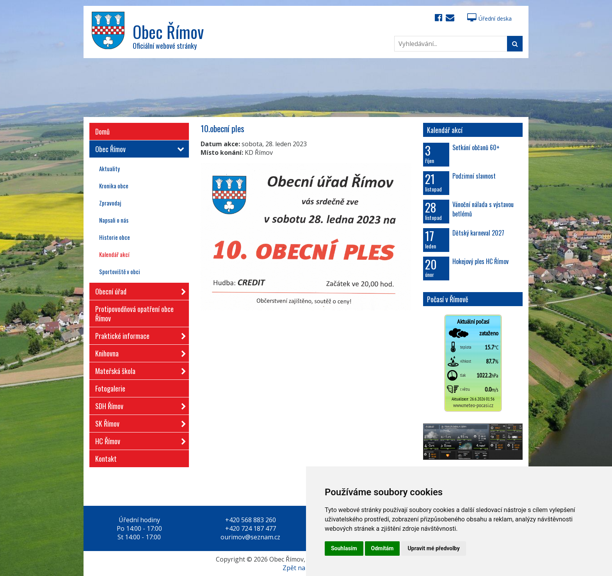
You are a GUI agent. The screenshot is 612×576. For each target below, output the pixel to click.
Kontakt (106, 459)
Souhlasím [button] (344, 548)
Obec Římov (138, 149)
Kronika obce (113, 185)
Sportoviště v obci (119, 271)
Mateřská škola (138, 369)
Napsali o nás (113, 220)
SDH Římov (138, 404)
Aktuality (109, 168)
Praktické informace (138, 334)
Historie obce (114, 237)
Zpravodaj (110, 202)
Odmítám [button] (382, 548)
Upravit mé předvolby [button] (433, 548)
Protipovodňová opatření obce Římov (134, 313)
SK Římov (138, 422)
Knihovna (138, 352)
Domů (102, 131)
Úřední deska (489, 18)
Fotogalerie (110, 388)
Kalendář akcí (114, 254)
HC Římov (138, 439)
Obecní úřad (138, 290)
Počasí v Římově (447, 299)
